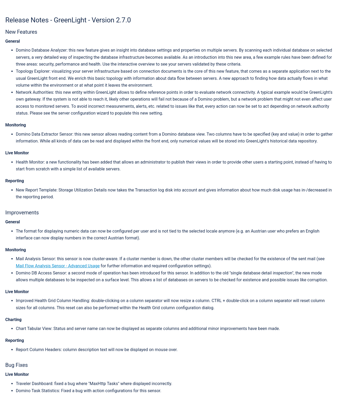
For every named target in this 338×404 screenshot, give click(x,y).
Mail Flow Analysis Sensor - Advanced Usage (58, 265)
